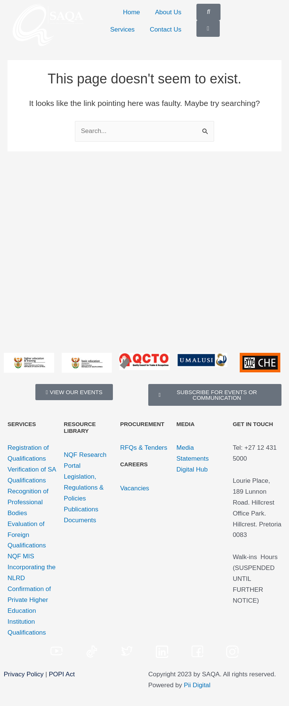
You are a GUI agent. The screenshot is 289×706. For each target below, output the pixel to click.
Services (122, 29)
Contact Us (165, 29)
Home (131, 12)
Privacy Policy (24, 674)
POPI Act (62, 674)
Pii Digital (197, 685)
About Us (168, 12)
